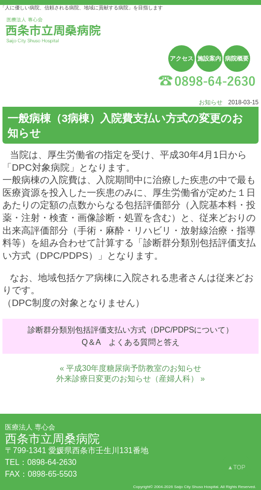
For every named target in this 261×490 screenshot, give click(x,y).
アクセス (181, 58)
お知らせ (211, 102)
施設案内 (209, 58)
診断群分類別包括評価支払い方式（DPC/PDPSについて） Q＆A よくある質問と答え (131, 336)
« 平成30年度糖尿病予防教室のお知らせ (130, 368)
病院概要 (237, 58)
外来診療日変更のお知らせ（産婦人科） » (130, 378)
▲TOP (236, 467)
